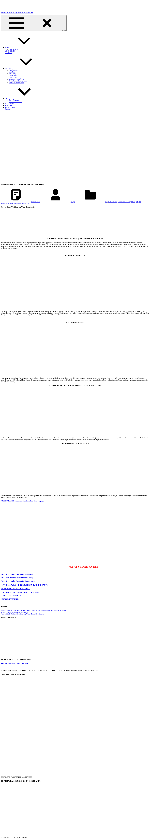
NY (140, 202)
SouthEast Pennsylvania (16, 79)
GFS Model (8, 53)
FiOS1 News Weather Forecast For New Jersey (17, 578)
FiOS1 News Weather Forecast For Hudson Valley (18, 581)
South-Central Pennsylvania (18, 81)
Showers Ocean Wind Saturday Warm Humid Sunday (23, 610)
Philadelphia (13, 77)
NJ (137, 202)
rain (15, 203)
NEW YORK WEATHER (9, 599)
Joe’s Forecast (13, 70)
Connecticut (13, 75)
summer (43, 610)
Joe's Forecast (112, 202)
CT (106, 202)
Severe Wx (8, 105)
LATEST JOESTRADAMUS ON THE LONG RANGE (20, 592)
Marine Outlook (10, 107)
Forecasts (23, 68)
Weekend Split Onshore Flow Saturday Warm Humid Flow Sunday (22, 614)
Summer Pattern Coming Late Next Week (14, 612)
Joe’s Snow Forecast (15, 102)
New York (12, 72)
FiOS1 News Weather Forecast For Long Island (17, 574)
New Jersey (12, 74)
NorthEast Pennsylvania (16, 83)
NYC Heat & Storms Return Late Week (14, 663)
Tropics (7, 109)
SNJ (28, 203)
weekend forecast (60, 610)
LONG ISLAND (10, 51)
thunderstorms (50, 610)
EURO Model (9, 103)
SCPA (19, 203)
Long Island (131, 202)
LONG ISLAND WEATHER (11, 596)
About (22, 47)
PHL (11, 203)
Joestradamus (13, 49)
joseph (73, 202)
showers (3, 610)
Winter (22, 98)
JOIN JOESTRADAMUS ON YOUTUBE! (15, 589)
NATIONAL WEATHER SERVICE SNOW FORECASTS (24, 585)
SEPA (24, 203)
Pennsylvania (5, 203)
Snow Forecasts (14, 100)
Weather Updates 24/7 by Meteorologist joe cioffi (17, 13)
